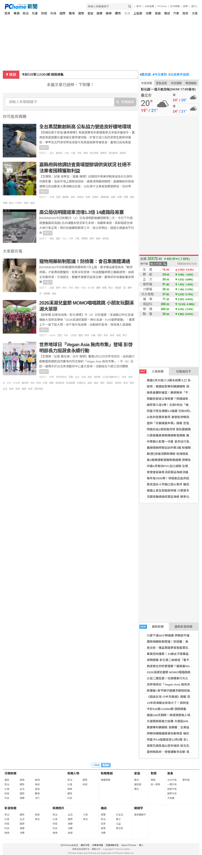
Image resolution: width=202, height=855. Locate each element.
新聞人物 (73, 773)
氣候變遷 (70, 383)
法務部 (95, 197)
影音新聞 (10, 808)
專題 (17, 13)
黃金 (54, 293)
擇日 (136, 789)
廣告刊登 (85, 845)
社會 (35, 13)
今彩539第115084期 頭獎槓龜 (43, 74)
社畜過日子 (183, 371)
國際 (62, 13)
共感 (83, 377)
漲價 (119, 197)
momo (52, 335)
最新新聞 (151, 627)
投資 (103, 823)
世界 (52, 377)
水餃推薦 (149, 6)
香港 (30, 389)
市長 (79, 153)
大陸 (195, 13)
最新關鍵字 (140, 814)
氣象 (170, 773)
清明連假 (104, 197)
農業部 (103, 153)
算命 (136, 780)
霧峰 (98, 238)
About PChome (129, 845)
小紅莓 (73, 335)
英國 (118, 335)
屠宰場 (25, 383)
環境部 (109, 383)
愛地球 (119, 828)
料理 (45, 383)
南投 (90, 377)
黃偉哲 (122, 153)
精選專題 (105, 780)
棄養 (51, 383)
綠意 (106, 335)
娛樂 (109, 13)
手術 (70, 287)
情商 (37, 784)
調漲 (26, 203)
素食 (125, 383)
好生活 (119, 814)
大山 (64, 238)
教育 (87, 335)
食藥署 (46, 293)
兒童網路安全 (112, 845)
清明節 (84, 238)
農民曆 (145, 74)
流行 (37, 798)
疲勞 (92, 238)
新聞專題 (107, 773)
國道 (58, 238)
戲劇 (80, 335)
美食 (112, 335)
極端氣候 (59, 383)
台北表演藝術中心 (111, 377)
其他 (37, 819)
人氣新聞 (151, 371)
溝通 (98, 287)
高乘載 (105, 238)
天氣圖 (170, 798)
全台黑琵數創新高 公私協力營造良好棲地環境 (85, 126)
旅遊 (158, 13)
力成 (66, 153)
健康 (99, 13)
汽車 (176, 13)
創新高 (59, 153)
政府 (185, 13)
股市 (139, 6)
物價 (125, 197)
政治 (26, 13)
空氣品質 (161, 83)
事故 (52, 238)
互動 (59, 335)
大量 (73, 153)
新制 (77, 287)
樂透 (153, 780)
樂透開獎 (190, 83)
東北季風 (94, 153)
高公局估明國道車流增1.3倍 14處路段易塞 (81, 212)
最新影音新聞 (183, 626)
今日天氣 (146, 83)
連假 (32, 203)
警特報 (186, 780)
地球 (124, 377)
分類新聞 (10, 773)
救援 (85, 153)
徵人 (141, 845)
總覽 (103, 814)
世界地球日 (61, 377)
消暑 (93, 335)
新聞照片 (59, 808)
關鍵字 (138, 808)
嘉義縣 (65, 197)
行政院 (18, 203)
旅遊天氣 (172, 789)
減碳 (96, 383)
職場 (72, 13)
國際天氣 (172, 793)
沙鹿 (77, 238)
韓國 (24, 389)
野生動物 (113, 153)
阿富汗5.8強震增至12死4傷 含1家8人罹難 (174, 739)
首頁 (7, 13)
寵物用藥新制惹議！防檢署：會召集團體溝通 (84, 261)
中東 (52, 197)
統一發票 (155, 784)
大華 (70, 238)
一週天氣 (172, 784)
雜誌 (167, 13)
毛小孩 (90, 287)
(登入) (194, 6)
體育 (118, 13)
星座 (90, 13)
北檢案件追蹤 (178, 74)
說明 (185, 6)
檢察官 (80, 197)
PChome (162, 6)
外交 (9, 383)
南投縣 (97, 377)
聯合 (11, 203)
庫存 (73, 197)
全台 (52, 153)
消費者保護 (97, 845)
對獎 (154, 773)
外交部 (16, 383)
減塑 (113, 197)
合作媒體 (175, 6)
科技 (53, 13)
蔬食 (17, 389)
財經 (44, 13)
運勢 (81, 13)
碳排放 (118, 383)
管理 (103, 828)
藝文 (118, 819)
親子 (125, 335)
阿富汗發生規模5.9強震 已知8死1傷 (170, 411)
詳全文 (44, 147)
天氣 (66, 335)
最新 (7, 780)
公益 (118, 823)
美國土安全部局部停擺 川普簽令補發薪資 (174, 490)
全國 (58, 197)
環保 (99, 335)
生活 (127, 13)
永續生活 (81, 383)
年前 (64, 287)
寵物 (58, 287)
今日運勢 (159, 74)
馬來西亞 (38, 389)
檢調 (87, 197)
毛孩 (83, 287)
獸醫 (104, 287)
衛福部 (118, 287)
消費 (149, 13)
